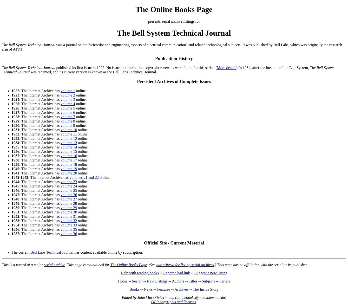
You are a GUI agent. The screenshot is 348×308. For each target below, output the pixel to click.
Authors (178, 281)
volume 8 (68, 121)
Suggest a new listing (210, 273)
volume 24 (69, 186)
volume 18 (69, 164)
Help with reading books (140, 273)
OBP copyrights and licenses (173, 302)
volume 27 (69, 199)
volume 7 (68, 117)
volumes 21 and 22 (84, 177)
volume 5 (68, 108)
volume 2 (68, 95)
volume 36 (69, 234)
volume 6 (68, 112)
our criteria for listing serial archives (185, 265)
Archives (181, 289)
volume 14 (69, 147)
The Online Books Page (174, 9)
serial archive (54, 265)
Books (134, 289)
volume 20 (69, 173)
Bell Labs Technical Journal (51, 252)
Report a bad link (176, 273)
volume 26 (69, 195)
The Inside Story (206, 289)
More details (226, 68)
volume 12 (69, 138)
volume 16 (69, 156)
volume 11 (69, 134)
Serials (224, 281)
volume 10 (69, 130)
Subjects (208, 281)
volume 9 (68, 125)
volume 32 (69, 221)
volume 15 (69, 151)
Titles (193, 281)
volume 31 (69, 216)
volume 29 (69, 208)
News (148, 289)
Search (137, 281)
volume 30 (69, 212)
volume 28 (69, 203)
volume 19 (69, 169)
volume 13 (69, 143)
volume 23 (69, 182)
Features (163, 289)
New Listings (157, 281)
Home (122, 281)
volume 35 (69, 229)
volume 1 (68, 91)
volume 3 (68, 99)
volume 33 (69, 225)
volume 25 (69, 190)
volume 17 (69, 160)
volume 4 (68, 104)
